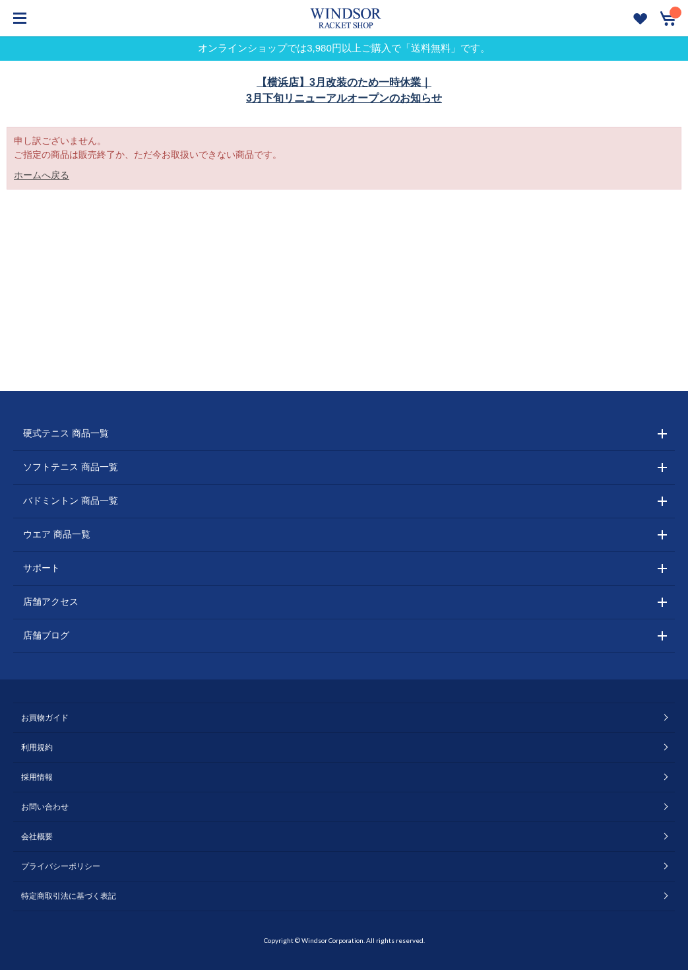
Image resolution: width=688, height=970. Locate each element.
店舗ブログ (46, 635)
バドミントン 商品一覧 (70, 500)
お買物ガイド (45, 717)
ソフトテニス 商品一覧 (70, 467)
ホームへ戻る (41, 175)
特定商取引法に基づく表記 (68, 896)
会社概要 (37, 836)
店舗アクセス (50, 601)
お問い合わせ (45, 807)
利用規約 (37, 747)
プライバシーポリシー (60, 866)
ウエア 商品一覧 (56, 534)
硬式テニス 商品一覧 (66, 433)
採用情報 (37, 777)
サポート (41, 568)
